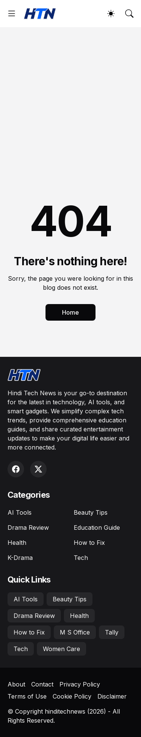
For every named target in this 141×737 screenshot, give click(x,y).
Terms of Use (27, 696)
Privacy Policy (79, 684)
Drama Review (28, 527)
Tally (111, 632)
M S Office (75, 632)
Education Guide (97, 527)
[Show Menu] (11, 13)
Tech (81, 557)
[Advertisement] (70, 101)
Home (70, 312)
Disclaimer (112, 696)
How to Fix (89, 542)
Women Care (61, 649)
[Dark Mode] (111, 13)
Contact (42, 684)
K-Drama (20, 557)
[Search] (129, 13)
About (16, 684)
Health (17, 542)
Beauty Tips (91, 512)
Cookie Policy (72, 696)
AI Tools (20, 512)
